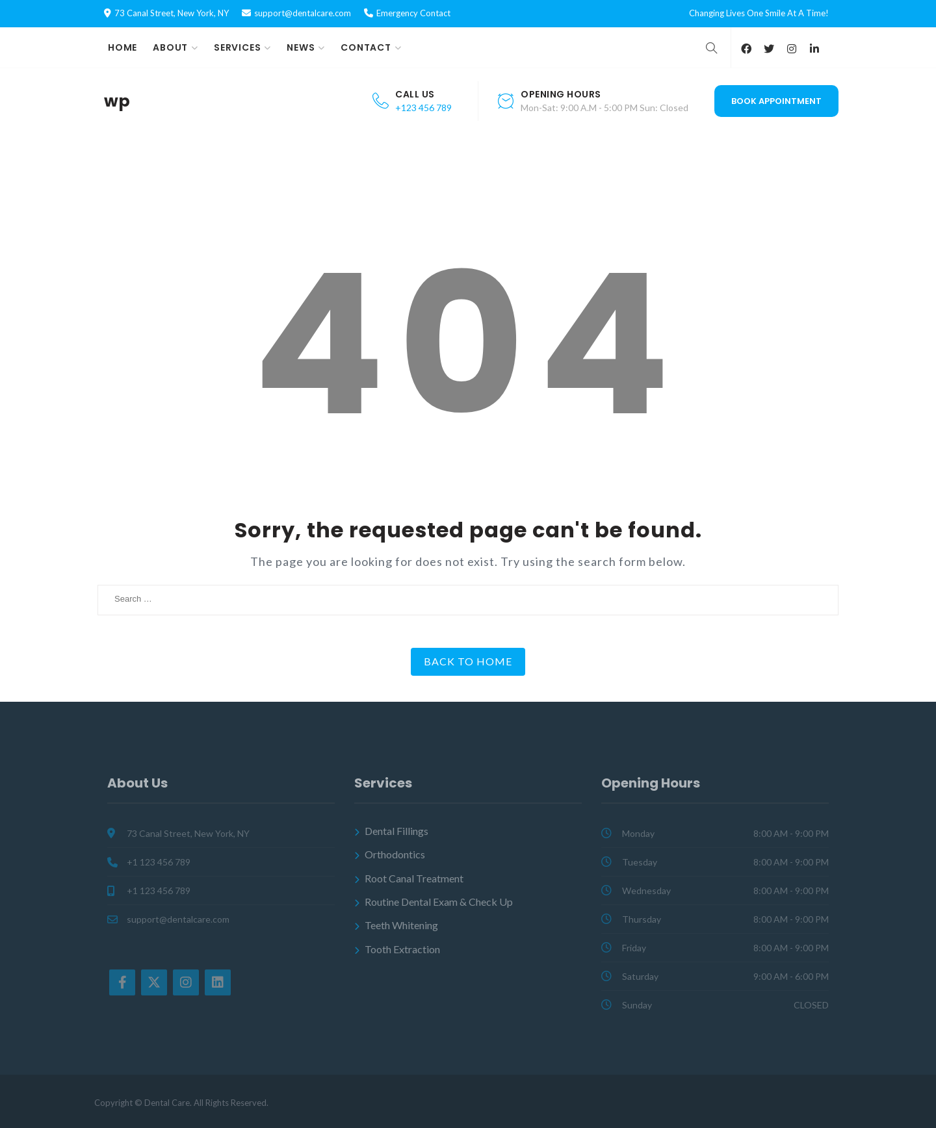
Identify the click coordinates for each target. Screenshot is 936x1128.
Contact (366, 47)
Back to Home (468, 661)
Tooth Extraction (402, 949)
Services (237, 47)
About (170, 47)
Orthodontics (395, 854)
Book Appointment (776, 101)
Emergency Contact (413, 13)
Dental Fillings (396, 831)
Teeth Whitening (401, 925)
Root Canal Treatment (414, 878)
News (301, 47)
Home (122, 47)
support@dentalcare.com (302, 13)
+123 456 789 (423, 107)
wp (117, 101)
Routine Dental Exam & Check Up (439, 901)
